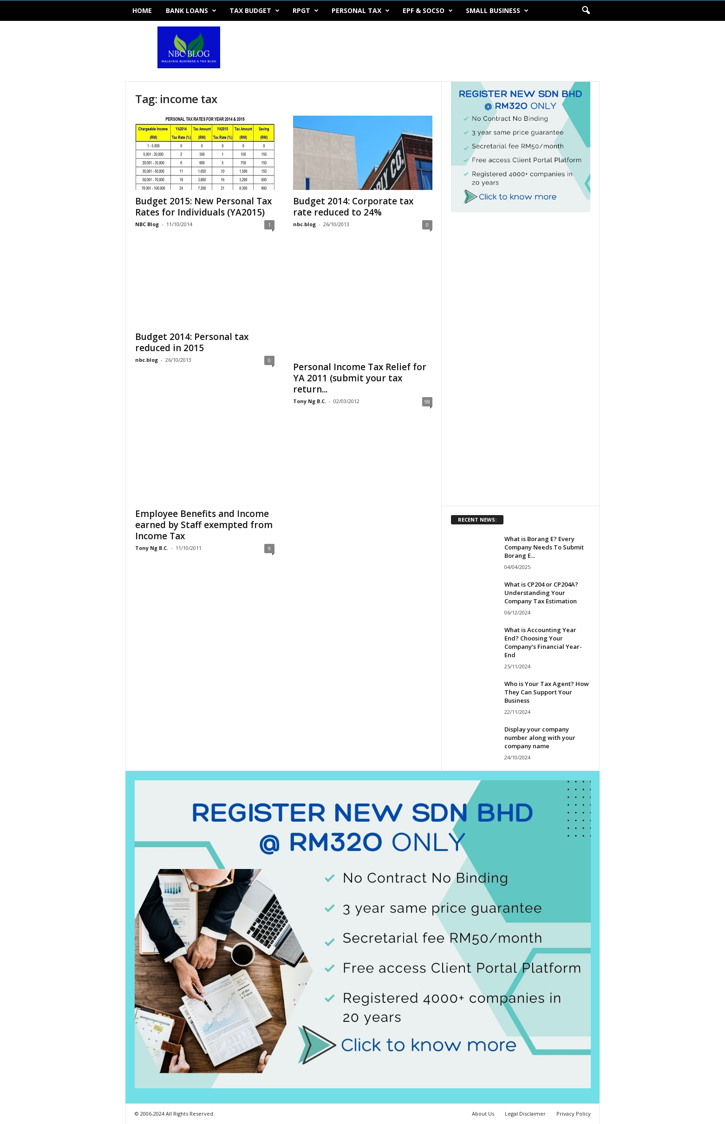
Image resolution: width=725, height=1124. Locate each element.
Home (142, 10)
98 (427, 401)
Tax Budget (254, 10)
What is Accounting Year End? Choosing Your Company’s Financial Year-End (543, 642)
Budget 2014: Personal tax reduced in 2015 (191, 342)
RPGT (306, 10)
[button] (585, 10)
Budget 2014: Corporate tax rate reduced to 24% (353, 206)
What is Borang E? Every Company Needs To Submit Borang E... (544, 547)
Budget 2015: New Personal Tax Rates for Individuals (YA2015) (203, 206)
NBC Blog (147, 224)
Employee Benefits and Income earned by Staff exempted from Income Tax (204, 525)
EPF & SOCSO (428, 10)
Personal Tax (361, 10)
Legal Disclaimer (525, 1113)
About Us (483, 1113)
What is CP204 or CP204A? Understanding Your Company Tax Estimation (541, 592)
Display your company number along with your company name (539, 737)
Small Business (497, 10)
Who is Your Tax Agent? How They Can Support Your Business (546, 692)
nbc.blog (304, 224)
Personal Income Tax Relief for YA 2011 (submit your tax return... (359, 378)
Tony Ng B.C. (309, 401)
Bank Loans (191, 10)
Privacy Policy (573, 1113)
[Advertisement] (430, 51)
